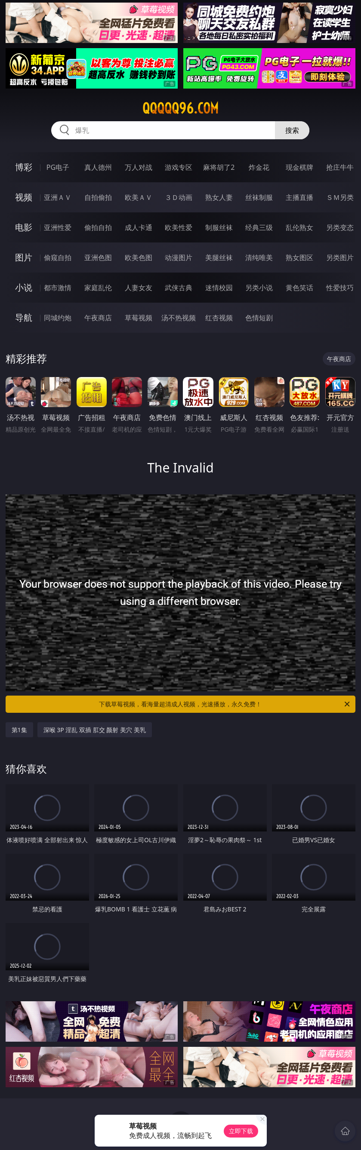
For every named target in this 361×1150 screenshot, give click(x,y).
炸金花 (259, 167)
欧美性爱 (178, 227)
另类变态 (340, 227)
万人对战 (138, 167)
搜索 (292, 130)
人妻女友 (138, 287)
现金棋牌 (299, 167)
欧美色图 (138, 257)
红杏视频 (219, 317)
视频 (23, 197)
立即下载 (241, 1131)
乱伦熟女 (299, 227)
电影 (23, 227)
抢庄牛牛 (340, 167)
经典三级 (259, 227)
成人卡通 (138, 227)
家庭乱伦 (98, 287)
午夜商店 (98, 317)
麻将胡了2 (218, 167)
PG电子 (57, 167)
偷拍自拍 (98, 227)
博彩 (23, 167)
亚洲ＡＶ (57, 197)
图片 (23, 257)
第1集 (19, 730)
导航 (23, 317)
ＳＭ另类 (340, 197)
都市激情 (57, 287)
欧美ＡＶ (138, 197)
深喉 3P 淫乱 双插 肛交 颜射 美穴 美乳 (94, 730)
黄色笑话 (299, 287)
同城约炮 (57, 317)
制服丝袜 (219, 227)
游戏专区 (178, 167)
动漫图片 (178, 257)
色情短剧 (259, 317)
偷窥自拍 (57, 257)
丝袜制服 (259, 197)
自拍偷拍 (98, 197)
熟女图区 (299, 257)
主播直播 (299, 197)
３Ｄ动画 (178, 197)
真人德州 (98, 167)
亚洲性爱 (57, 227)
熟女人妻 (219, 197)
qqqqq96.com (180, 108)
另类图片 (340, 257)
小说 (23, 287)
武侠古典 (178, 287)
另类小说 (259, 287)
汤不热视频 (178, 317)
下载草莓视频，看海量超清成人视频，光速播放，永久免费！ (225, 704)
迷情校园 (219, 287)
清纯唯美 (259, 257)
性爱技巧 (340, 287)
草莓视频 (138, 317)
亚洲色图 (98, 257)
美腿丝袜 (219, 257)
